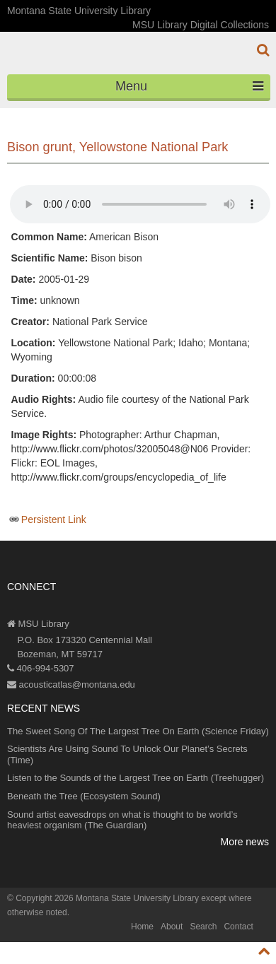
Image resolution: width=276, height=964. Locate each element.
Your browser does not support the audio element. (140, 204)
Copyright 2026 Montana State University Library (107, 898)
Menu (189, 86)
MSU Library (38, 623)
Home (142, 926)
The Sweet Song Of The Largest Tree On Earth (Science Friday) (138, 731)
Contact (238, 926)
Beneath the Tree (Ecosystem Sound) (84, 796)
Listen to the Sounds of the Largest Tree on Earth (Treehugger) (135, 777)
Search (203, 926)
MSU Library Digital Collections (200, 24)
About (172, 926)
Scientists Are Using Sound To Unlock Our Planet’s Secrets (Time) (127, 754)
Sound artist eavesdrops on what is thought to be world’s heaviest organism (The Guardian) (122, 820)
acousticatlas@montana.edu (71, 684)
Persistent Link (53, 519)
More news (245, 841)
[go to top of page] (264, 951)
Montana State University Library (79, 10)
